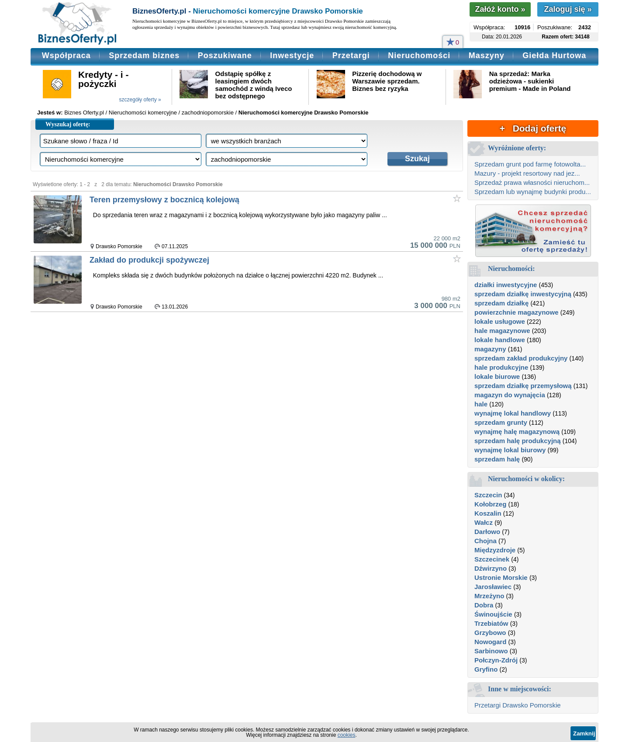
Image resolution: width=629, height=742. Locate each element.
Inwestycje (292, 55)
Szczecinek (491, 559)
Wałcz (483, 522)
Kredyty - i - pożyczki (103, 79)
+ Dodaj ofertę (533, 128)
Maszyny (487, 55)
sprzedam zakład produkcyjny (520, 358)
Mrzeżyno (489, 596)
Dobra (483, 605)
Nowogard (490, 641)
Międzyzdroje (494, 550)
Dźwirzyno (490, 568)
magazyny (490, 349)
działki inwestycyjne (505, 284)
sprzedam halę (497, 459)
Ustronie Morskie (501, 577)
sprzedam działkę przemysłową (523, 385)
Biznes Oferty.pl (84, 112)
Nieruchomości (419, 55)
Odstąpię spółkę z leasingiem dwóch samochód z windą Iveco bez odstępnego (253, 85)
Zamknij (584, 733)
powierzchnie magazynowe (516, 312)
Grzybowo (490, 632)
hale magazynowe (502, 330)
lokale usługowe (499, 321)
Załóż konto (500, 9)
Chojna (485, 540)
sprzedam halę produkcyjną (517, 440)
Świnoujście (493, 614)
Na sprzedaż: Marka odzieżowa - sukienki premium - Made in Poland (530, 81)
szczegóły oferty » (140, 100)
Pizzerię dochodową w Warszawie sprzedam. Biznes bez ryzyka (387, 81)
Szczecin (488, 495)
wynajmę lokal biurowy (510, 450)
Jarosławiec (492, 586)
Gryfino (486, 669)
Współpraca (66, 55)
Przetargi (351, 55)
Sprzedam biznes (144, 55)
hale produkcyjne (501, 367)
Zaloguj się (567, 9)
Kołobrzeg (490, 504)
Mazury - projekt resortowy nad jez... (527, 173)
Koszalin (487, 513)
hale (480, 404)
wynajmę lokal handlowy (512, 413)
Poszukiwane (225, 55)
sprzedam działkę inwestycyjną (522, 294)
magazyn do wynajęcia (509, 395)
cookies (347, 735)
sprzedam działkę (501, 303)
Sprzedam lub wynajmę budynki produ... (532, 191)
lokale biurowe (497, 376)
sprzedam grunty (500, 422)
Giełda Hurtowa (554, 55)
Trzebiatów (491, 623)
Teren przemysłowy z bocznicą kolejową (164, 199)
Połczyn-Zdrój (496, 660)
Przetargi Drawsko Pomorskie (517, 705)
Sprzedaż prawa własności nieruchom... (532, 182)
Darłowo (487, 531)
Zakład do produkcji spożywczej (149, 260)
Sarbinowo (491, 651)
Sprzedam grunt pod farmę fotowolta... (530, 164)
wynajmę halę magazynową (517, 431)
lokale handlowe (499, 339)
